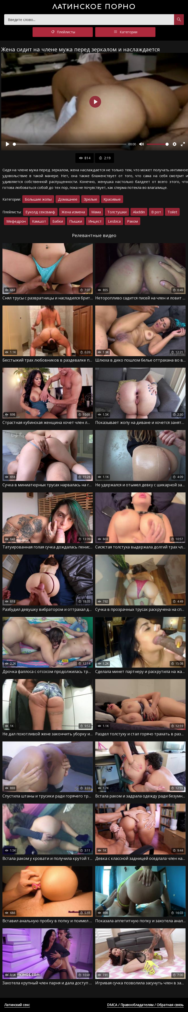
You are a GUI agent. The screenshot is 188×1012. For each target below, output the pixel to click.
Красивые (112, 199)
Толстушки (117, 211)
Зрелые (90, 199)
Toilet (172, 211)
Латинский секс (17, 1004)
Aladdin (139, 211)
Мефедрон (16, 221)
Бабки (57, 221)
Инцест (95, 221)
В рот (156, 211)
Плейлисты (62, 32)
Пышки (75, 221)
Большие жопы (38, 199)
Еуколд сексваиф (40, 211)
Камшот (39, 221)
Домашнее (67, 199)
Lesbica (114, 221)
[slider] (69, 144)
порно (94, 7)
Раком (132, 221)
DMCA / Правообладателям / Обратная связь (145, 1004)
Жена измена (73, 211)
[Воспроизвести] (8, 144)
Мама (96, 211)
